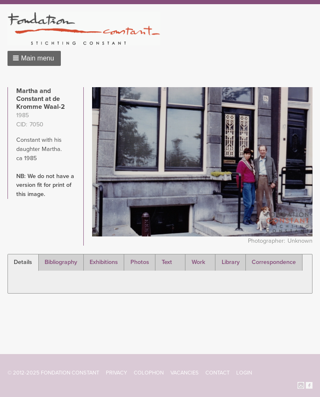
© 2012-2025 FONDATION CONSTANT (53, 372)
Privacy (116, 372)
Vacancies (184, 372)
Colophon (149, 372)
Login (244, 372)
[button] (34, 58)
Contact (217, 372)
